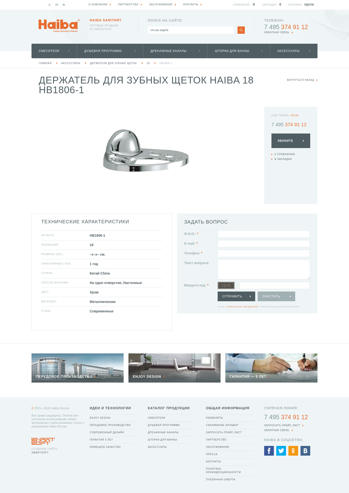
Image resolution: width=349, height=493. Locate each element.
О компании (97, 4)
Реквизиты (214, 418)
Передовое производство (110, 425)
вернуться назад (300, 80)
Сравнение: (242, 4)
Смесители (49, 51)
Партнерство (216, 439)
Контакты (213, 461)
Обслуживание (218, 447)
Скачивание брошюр (222, 425)
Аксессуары (288, 51)
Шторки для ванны (232, 51)
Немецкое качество (105, 447)
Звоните (285, 140)
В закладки (283, 159)
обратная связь (276, 32)
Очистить (271, 296)
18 (148, 63)
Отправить (232, 296)
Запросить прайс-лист (224, 432)
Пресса (211, 454)
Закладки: (270, 4)
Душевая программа (103, 51)
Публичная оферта (220, 479)
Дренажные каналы (169, 51)
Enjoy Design (100, 418)
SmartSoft (40, 452)
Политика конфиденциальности (223, 471)
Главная (45, 63)
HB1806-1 (165, 63)
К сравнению (285, 154)
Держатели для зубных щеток (113, 63)
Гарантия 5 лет (101, 439)
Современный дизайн (107, 432)
